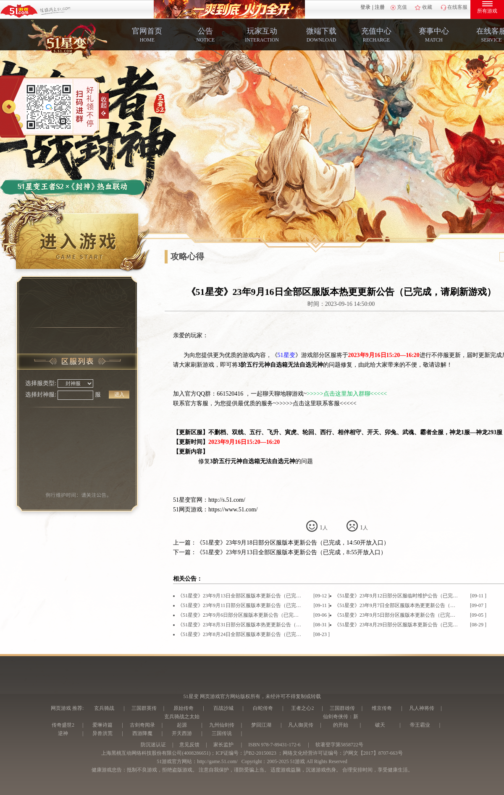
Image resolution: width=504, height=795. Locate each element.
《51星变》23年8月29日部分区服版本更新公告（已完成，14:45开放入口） (396, 625)
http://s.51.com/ (226, 500)
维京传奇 (382, 708)
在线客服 (457, 7)
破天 (380, 725)
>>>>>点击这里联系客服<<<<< (316, 403)
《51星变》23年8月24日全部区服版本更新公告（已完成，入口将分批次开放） (240, 634)
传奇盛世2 (63, 725)
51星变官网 (187, 500)
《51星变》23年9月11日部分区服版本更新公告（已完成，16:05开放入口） (240, 605)
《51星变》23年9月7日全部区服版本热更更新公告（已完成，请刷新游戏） (396, 605)
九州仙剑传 (221, 725)
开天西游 (182, 733)
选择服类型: (40, 383)
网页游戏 (61, 708)
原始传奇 (183, 708)
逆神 (63, 733)
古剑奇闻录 (142, 725)
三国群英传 (144, 708)
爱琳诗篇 (102, 725)
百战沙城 (223, 708)
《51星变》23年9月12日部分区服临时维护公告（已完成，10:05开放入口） (396, 596)
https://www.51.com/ (232, 509)
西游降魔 (142, 733)
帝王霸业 (420, 725)
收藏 (427, 7)
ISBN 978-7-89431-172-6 (274, 745)
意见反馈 (189, 745)
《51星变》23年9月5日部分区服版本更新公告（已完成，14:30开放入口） (396, 615)
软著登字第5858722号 (339, 745)
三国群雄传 (342, 708)
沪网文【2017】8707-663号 (373, 753)
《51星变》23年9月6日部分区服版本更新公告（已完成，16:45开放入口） (240, 615)
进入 (119, 394)
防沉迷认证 (153, 745)
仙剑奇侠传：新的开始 (340, 721)
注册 (380, 7)
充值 (402, 7)
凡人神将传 (421, 708)
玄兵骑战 (104, 708)
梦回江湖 (261, 725)
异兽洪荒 (102, 733)
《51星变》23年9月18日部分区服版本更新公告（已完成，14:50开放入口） (293, 543)
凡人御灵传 (300, 725)
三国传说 (222, 733)
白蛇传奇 (263, 708)
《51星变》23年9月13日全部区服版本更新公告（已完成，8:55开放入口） (291, 552)
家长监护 (223, 745)
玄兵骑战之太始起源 (182, 721)
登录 (365, 7)
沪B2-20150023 (260, 753)
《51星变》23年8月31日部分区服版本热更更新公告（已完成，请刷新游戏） (240, 625)
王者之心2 (302, 708)
